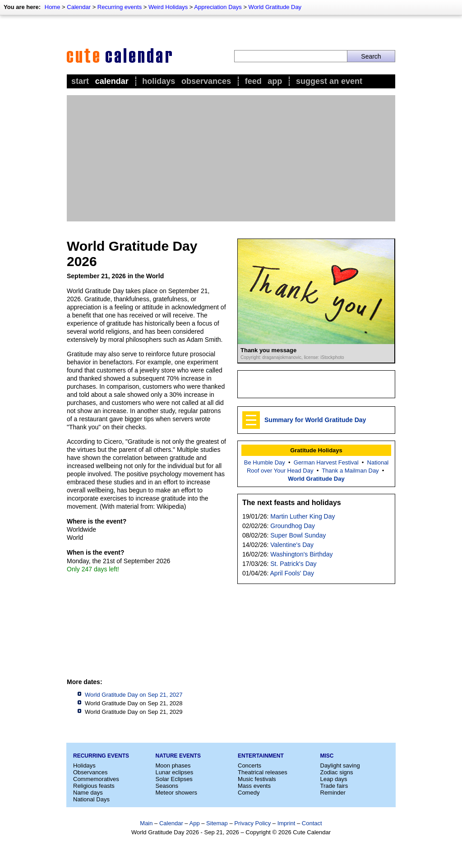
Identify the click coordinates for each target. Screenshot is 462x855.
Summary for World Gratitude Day (315, 419)
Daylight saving (340, 765)
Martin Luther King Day (302, 516)
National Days (91, 799)
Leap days (333, 779)
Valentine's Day (292, 544)
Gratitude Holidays (316, 450)
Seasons (167, 785)
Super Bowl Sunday (298, 535)
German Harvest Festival (326, 462)
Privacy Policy (252, 823)
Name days (88, 792)
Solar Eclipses (174, 779)
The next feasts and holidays (291, 502)
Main (146, 823)
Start (80, 81)
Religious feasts (94, 785)
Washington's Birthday (301, 554)
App (275, 81)
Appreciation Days (218, 7)
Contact (312, 823)
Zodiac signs (336, 772)
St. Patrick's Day (293, 563)
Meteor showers (176, 792)
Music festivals (257, 779)
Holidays (158, 81)
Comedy (248, 792)
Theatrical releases (262, 772)
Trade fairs (334, 785)
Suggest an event (329, 81)
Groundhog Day (292, 525)
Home (52, 7)
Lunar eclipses (175, 772)
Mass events (254, 785)
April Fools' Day (292, 573)
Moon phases (173, 765)
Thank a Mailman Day (350, 470)
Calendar (79, 7)
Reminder (333, 792)
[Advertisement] (231, 158)
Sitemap (217, 823)
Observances (206, 81)
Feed (253, 81)
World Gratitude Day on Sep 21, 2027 (134, 694)
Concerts (249, 765)
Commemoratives (96, 779)
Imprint (286, 823)
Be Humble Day (264, 462)
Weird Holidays (168, 7)
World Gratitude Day (275, 7)
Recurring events (119, 7)
